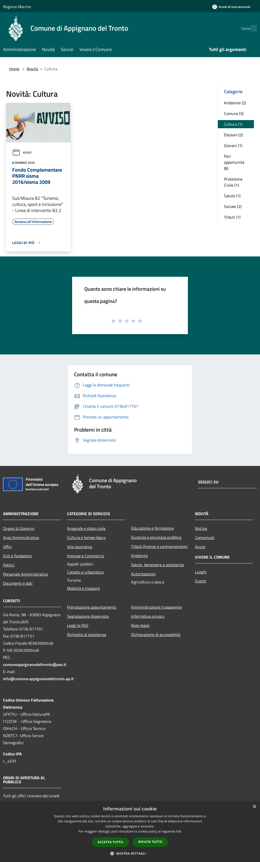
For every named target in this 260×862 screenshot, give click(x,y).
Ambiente (139, 555)
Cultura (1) (233, 124)
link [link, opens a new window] (179, 831)
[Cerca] (251, 28)
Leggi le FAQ (77, 625)
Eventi (200, 581)
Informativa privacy (148, 616)
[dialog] (130, 831)
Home (14, 69)
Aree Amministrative (21, 537)
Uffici (7, 547)
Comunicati (205, 537)
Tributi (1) (232, 217)
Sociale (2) (232, 206)
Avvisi (21, 152)
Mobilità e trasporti (83, 588)
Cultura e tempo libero (86, 537)
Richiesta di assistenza (86, 634)
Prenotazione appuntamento (91, 607)
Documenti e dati (17, 583)
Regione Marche (17, 7)
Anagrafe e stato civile (86, 528)
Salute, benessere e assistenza (157, 565)
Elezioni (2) (233, 135)
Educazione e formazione (152, 528)
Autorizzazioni (143, 574)
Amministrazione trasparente (156, 607)
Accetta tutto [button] (110, 842)
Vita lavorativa (79, 547)
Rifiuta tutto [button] (150, 842)
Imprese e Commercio (85, 556)
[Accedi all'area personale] (231, 7)
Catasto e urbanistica (85, 572)
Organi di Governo (18, 528)
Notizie (201, 528)
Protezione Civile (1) (233, 182)
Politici (9, 565)
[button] (130, 853)
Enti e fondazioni (17, 556)
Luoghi (201, 572)
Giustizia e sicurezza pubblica (156, 537)
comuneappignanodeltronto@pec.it (34, 664)
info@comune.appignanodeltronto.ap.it (38, 679)
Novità (32, 69)
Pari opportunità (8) (234, 162)
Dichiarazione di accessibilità (155, 634)
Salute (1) (232, 196)
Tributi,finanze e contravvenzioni (159, 546)
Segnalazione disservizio (88, 616)
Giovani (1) (233, 145)
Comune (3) (233, 113)
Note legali (140, 625)
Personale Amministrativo (25, 574)
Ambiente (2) (235, 103)
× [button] (254, 807)
